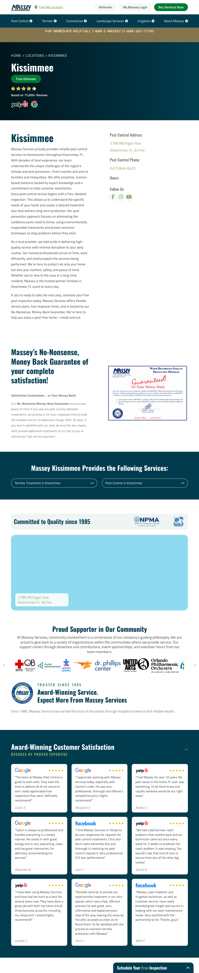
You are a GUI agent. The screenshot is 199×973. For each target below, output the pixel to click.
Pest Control (19, 20)
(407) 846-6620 (123, 168)
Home (16, 55)
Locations (34, 55)
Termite (47, 20)
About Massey (174, 20)
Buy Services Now (171, 7)
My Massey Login (135, 7)
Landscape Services (110, 20)
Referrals (105, 7)
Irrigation (144, 20)
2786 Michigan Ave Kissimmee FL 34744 (35, 599)
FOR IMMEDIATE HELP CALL (99, 31)
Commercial (74, 20)
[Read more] (186, 749)
